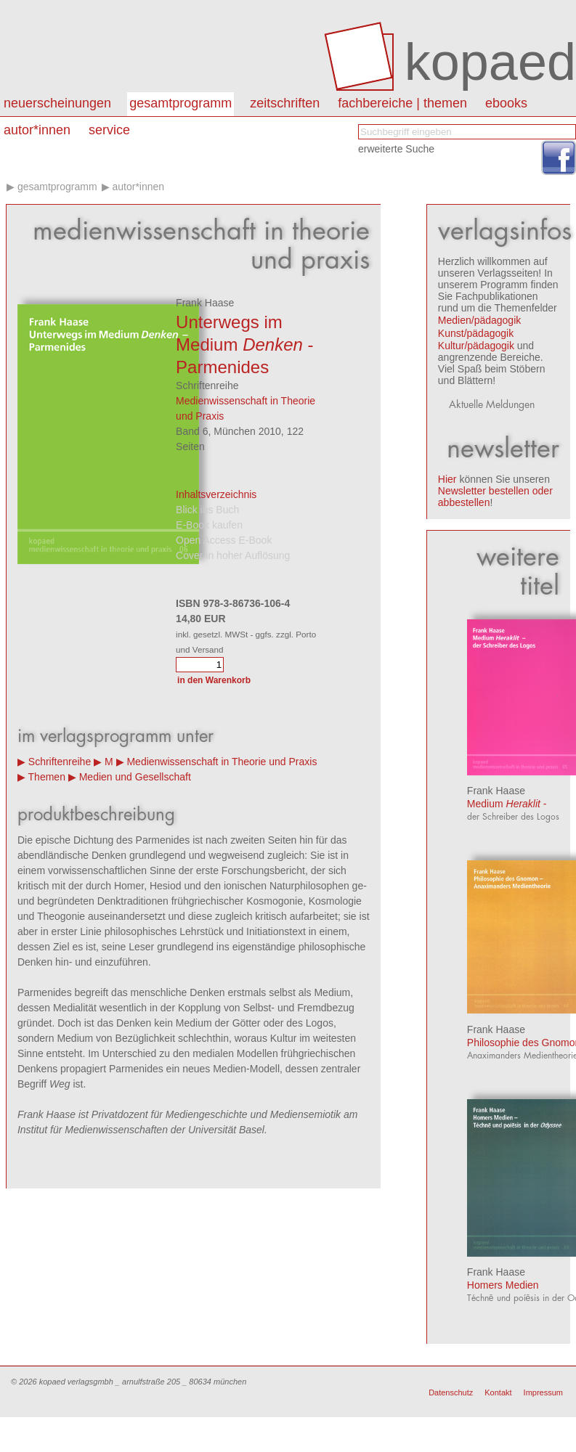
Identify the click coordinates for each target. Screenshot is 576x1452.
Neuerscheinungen (57, 103)
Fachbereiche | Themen (402, 103)
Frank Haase (205, 303)
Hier (447, 479)
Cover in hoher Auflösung (233, 555)
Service (109, 130)
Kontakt (497, 1392)
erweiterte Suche (396, 149)
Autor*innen (138, 186)
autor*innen (37, 130)
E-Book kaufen (209, 525)
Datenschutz (451, 1392)
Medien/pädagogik (479, 320)
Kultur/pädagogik (476, 345)
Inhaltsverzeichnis (216, 494)
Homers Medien (503, 1285)
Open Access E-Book (224, 540)
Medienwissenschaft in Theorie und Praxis (221, 761)
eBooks (506, 103)
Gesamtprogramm (180, 103)
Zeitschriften (285, 103)
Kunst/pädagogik (476, 333)
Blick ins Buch (207, 509)
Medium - (507, 803)
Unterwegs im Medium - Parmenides (244, 344)
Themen (46, 777)
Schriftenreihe (59, 761)
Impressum (543, 1392)
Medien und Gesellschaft (135, 777)
